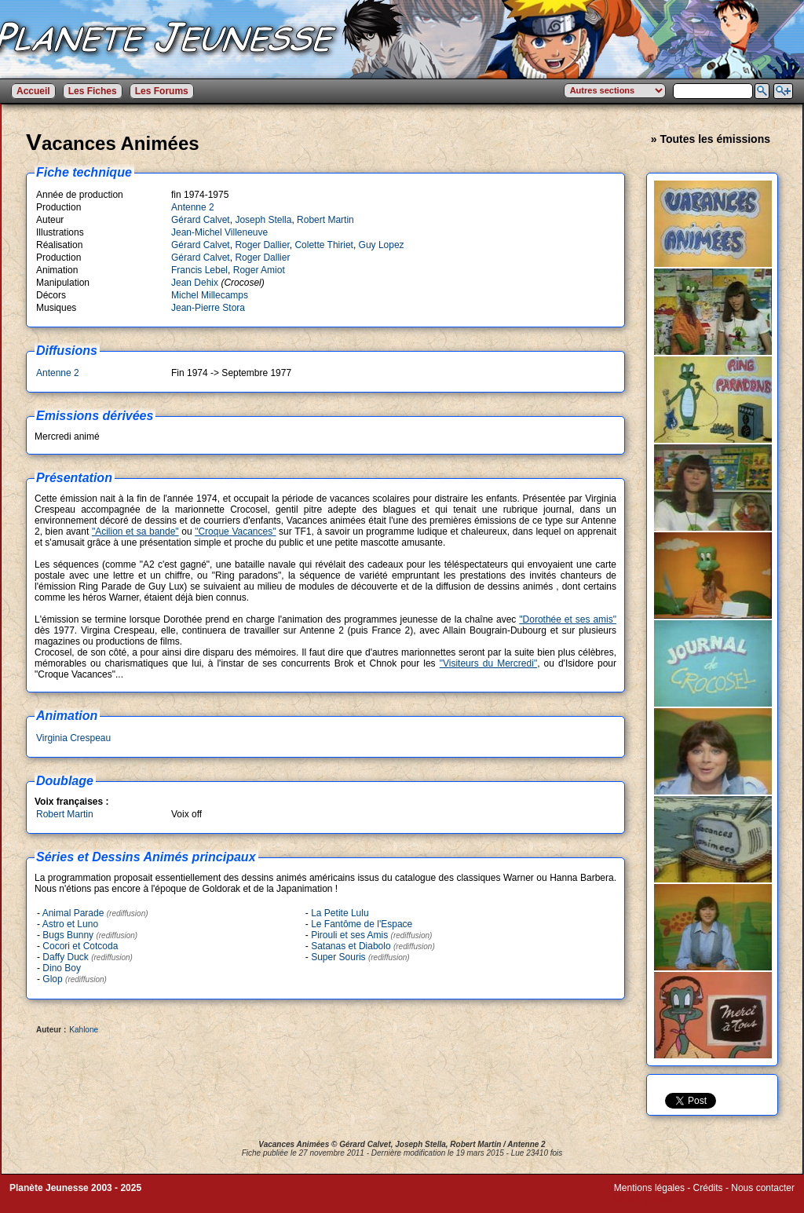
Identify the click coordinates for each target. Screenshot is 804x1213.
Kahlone (83, 1029)
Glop (52, 979)
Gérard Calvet (200, 219)
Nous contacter (763, 1187)
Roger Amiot (259, 270)
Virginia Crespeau (73, 738)
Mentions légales (649, 1187)
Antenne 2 (192, 207)
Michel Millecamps (209, 295)
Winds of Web (643, 1198)
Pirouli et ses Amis (349, 935)
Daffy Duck (65, 957)
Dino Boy (61, 968)
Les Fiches (92, 91)
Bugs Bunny (67, 935)
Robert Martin (325, 219)
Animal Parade (73, 913)
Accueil (33, 91)
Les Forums (161, 91)
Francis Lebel (199, 270)
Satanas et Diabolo (350, 946)
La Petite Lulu (339, 913)
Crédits (708, 1187)
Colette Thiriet (323, 244)
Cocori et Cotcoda (80, 946)
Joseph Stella (263, 219)
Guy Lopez (381, 244)
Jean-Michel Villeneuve (219, 232)
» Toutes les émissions (710, 139)
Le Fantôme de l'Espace (361, 924)
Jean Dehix (194, 282)
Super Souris (338, 957)
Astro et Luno (70, 924)
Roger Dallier (262, 244)
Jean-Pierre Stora (208, 307)
